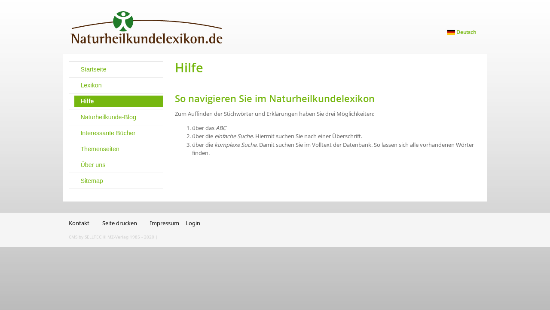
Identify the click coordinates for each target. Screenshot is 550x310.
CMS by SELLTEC (85, 237)
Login (193, 223)
